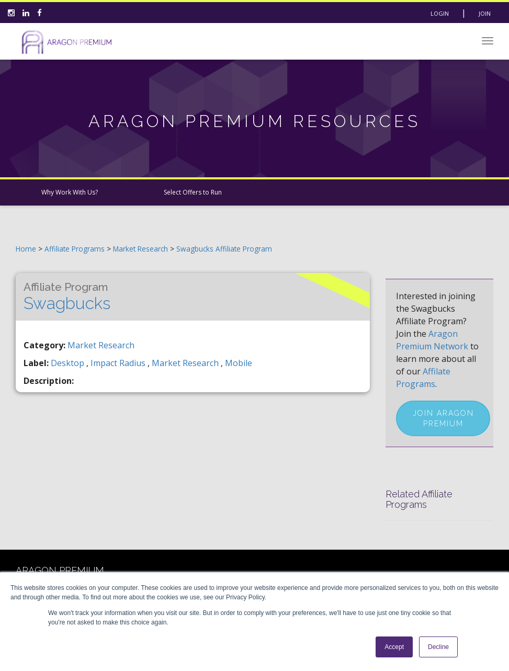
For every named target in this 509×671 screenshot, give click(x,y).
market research (186, 363)
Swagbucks (67, 296)
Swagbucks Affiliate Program (224, 249)
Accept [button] (394, 647)
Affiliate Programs (74, 249)
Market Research (141, 249)
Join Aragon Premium (443, 418)
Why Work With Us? (69, 192)
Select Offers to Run (193, 192)
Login (440, 13)
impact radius (119, 363)
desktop (68, 363)
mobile (238, 363)
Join (485, 13)
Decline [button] (438, 647)
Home (26, 249)
